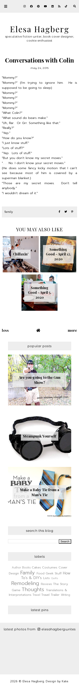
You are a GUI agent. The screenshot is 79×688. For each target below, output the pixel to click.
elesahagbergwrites (56, 629)
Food (40, 573)
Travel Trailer (50, 594)
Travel (36, 595)
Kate (65, 681)
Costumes (49, 567)
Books (26, 567)
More (72, 330)
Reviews (46, 584)
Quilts (54, 578)
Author (16, 567)
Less (5, 330)
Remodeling (25, 583)
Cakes (36, 567)
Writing (65, 595)
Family (8, 212)
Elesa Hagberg (39, 29)
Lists (46, 578)
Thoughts (33, 589)
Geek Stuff (54, 573)
